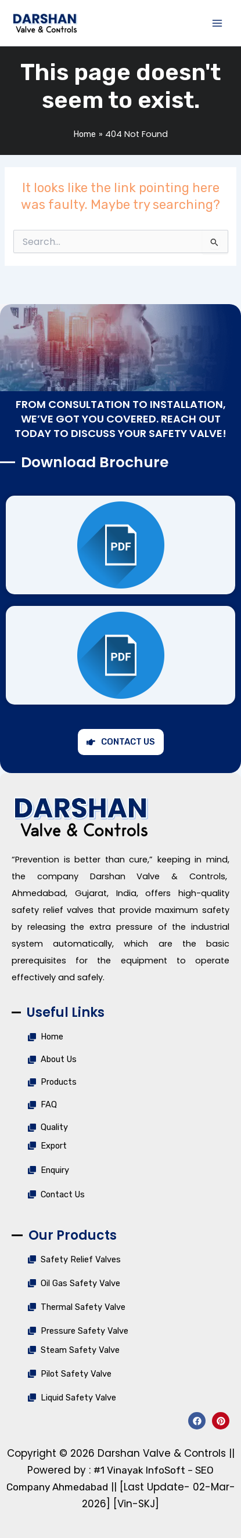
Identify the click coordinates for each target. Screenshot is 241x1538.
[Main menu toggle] (217, 23)
